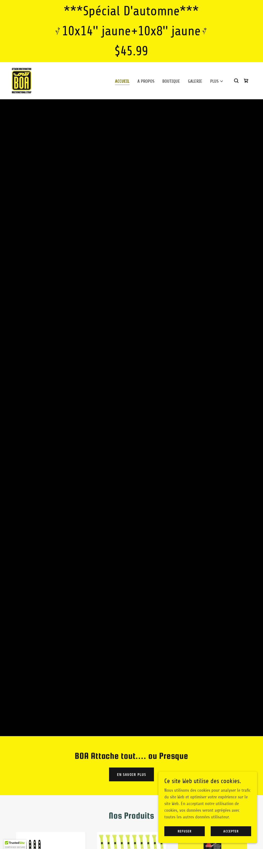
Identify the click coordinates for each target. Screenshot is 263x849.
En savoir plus (131, 774)
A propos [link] (145, 81)
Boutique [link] (171, 81)
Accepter (231, 831)
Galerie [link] (195, 81)
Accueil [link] (122, 81)
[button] (217, 81)
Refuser (184, 831)
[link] (21, 80)
